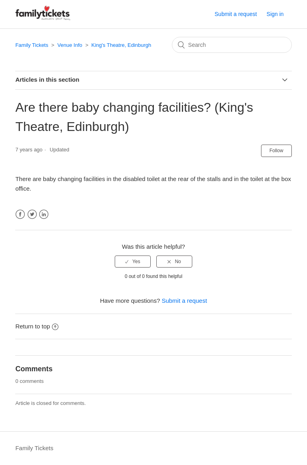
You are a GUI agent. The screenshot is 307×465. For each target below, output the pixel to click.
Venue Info (70, 45)
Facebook (20, 214)
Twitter (32, 214)
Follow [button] (276, 150)
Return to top (36, 326)
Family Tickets (31, 45)
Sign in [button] (275, 14)
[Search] (232, 45)
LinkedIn (44, 214)
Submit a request (236, 14)
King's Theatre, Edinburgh (122, 45)
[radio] (133, 262)
